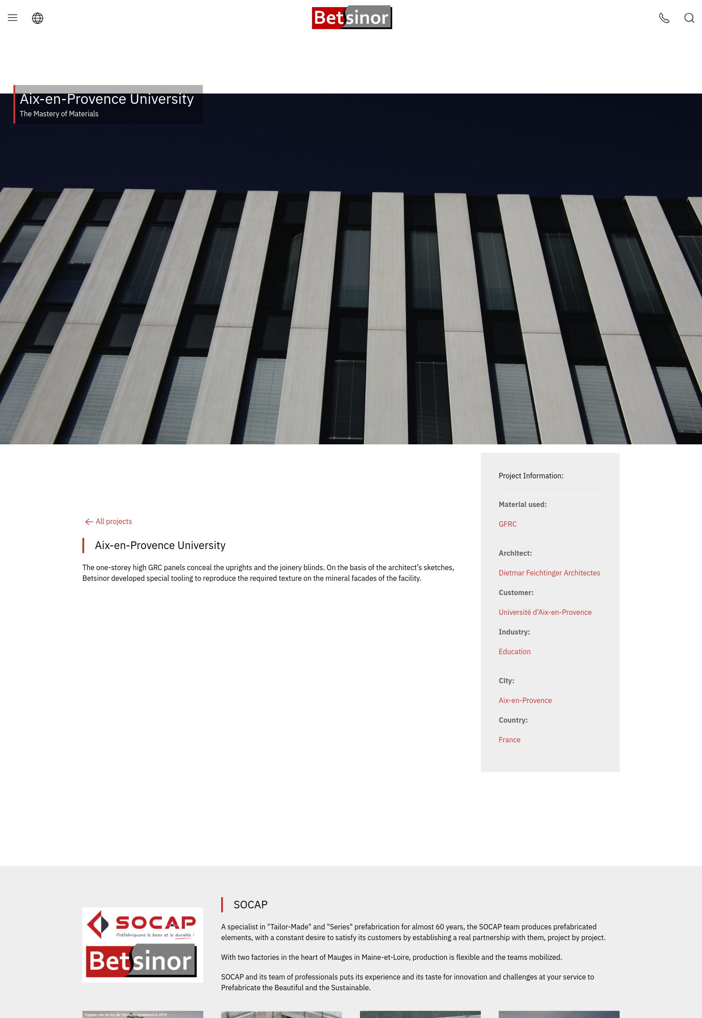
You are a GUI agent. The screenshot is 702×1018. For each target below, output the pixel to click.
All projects (107, 485)
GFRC (508, 488)
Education (515, 615)
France (510, 703)
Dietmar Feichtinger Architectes (549, 536)
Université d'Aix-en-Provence (545, 576)
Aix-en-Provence (525, 664)
